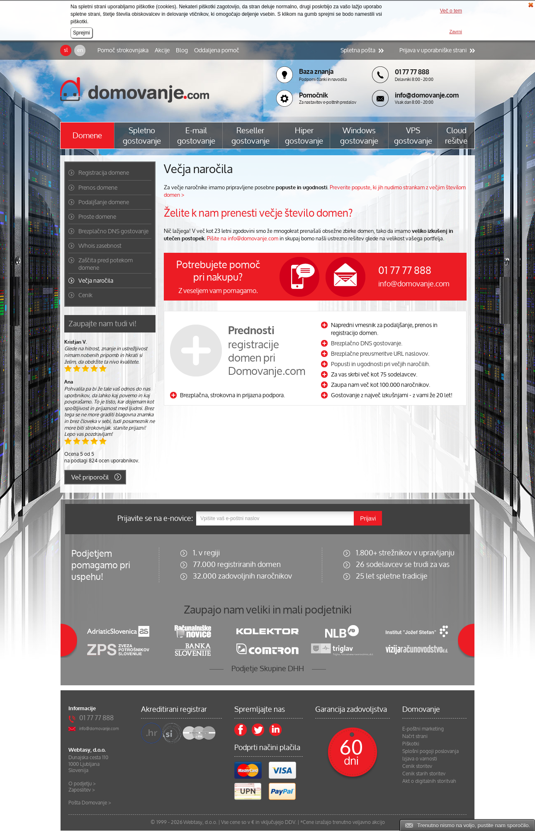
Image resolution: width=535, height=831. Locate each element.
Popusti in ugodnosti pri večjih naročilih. (380, 364)
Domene (87, 135)
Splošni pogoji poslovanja (430, 751)
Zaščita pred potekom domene (105, 264)
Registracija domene (103, 172)
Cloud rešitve (456, 135)
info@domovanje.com (414, 283)
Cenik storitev (417, 766)
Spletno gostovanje (142, 135)
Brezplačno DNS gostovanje (113, 231)
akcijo (378, 822)
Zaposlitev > (81, 790)
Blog (182, 50)
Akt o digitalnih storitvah (429, 781)
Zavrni (455, 31)
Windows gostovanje (359, 135)
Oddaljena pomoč (216, 50)
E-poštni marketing (423, 729)
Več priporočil (90, 477)
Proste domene (97, 216)
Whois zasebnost (100, 245)
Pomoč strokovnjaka (122, 50)
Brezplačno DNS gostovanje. (366, 343)
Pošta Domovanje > (89, 802)
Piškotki (410, 744)
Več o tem (451, 11)
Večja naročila (95, 280)
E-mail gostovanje (196, 135)
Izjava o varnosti (419, 758)
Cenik (85, 295)
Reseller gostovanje (250, 135)
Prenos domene (97, 187)
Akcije (162, 50)
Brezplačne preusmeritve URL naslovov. (380, 353)
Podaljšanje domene (103, 202)
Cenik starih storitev (423, 773)
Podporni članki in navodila (323, 79)
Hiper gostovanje (304, 135)
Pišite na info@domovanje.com (242, 238)
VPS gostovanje (413, 135)
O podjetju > (82, 783)
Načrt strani (415, 736)
